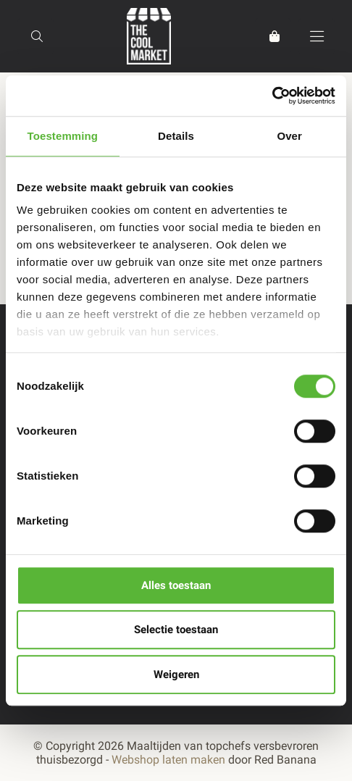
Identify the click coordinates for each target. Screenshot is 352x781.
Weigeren (176, 674)
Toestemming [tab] (63, 136)
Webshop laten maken (168, 760)
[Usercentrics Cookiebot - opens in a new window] (272, 95)
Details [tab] (176, 136)
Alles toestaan (176, 585)
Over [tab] (289, 136)
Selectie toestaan (176, 629)
